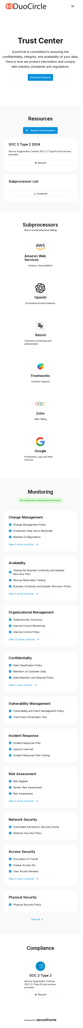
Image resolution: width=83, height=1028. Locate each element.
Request (40, 162)
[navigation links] (73, 6)
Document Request (40, 77)
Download (40, 193)
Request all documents (40, 130)
